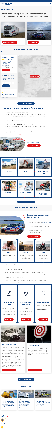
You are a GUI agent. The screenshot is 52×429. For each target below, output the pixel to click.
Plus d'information (34, 145)
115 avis (12, 92)
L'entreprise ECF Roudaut (9, 370)
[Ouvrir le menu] (50, 3)
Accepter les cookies (34, 76)
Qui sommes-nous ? (4, 425)
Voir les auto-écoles (6, 53)
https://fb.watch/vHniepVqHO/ (33, 142)
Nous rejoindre (43, 321)
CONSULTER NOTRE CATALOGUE (26, 103)
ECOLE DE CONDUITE (33, 42)
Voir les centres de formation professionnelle (10, 51)
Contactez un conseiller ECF (26, 379)
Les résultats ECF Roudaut (35, 370)
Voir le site (6, 69)
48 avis (12, 59)
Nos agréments (8, 319)
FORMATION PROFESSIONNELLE (9, 42)
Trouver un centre (4, 427)
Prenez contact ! (26, 320)
